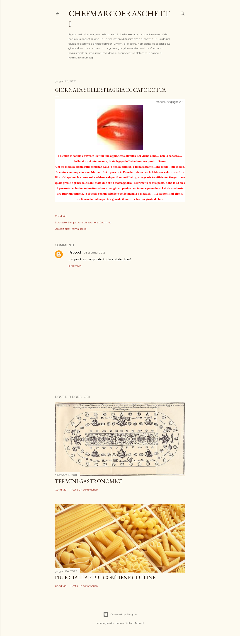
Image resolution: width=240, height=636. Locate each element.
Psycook (75, 252)
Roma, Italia (79, 228)
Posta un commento (84, 489)
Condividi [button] (61, 216)
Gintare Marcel (134, 623)
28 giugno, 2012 (94, 252)
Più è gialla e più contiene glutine (105, 577)
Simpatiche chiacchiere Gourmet (89, 222)
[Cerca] (182, 12)
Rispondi (75, 266)
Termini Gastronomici (88, 481)
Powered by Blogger (120, 614)
